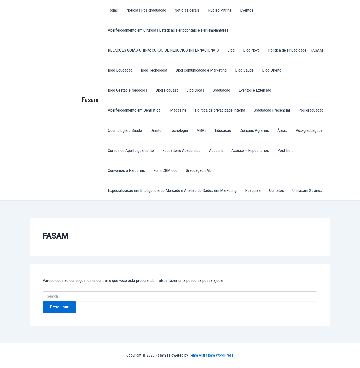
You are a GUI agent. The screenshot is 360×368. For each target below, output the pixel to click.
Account (216, 150)
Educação (223, 130)
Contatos (276, 190)
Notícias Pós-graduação (146, 10)
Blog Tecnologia (154, 70)
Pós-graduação (311, 110)
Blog (231, 50)
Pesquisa (253, 190)
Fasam (90, 100)
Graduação (221, 90)
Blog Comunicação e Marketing (201, 70)
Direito (156, 130)
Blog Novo (251, 50)
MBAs (201, 130)
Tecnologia (179, 130)
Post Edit (285, 150)
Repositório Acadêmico (181, 150)
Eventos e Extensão (255, 90)
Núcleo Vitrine (220, 10)
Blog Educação (120, 70)
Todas (113, 10)
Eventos (247, 10)
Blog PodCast (167, 90)
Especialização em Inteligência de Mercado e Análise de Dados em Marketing (172, 190)
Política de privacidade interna (220, 110)
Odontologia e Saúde (125, 130)
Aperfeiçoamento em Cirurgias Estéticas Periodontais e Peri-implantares (168, 30)
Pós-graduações (309, 130)
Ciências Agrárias (254, 130)
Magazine (178, 110)
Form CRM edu (166, 170)
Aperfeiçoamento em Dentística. (135, 110)
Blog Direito (272, 70)
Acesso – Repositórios (250, 150)
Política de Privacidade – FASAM (295, 50)
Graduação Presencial (272, 110)
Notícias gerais (187, 10)
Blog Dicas (195, 90)
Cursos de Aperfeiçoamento (131, 150)
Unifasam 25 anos (307, 190)
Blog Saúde (244, 70)
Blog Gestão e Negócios (127, 90)
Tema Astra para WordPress (211, 355)
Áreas (282, 130)
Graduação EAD (199, 170)
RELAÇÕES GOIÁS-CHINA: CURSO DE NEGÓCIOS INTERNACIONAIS (163, 50)
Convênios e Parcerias (126, 170)
